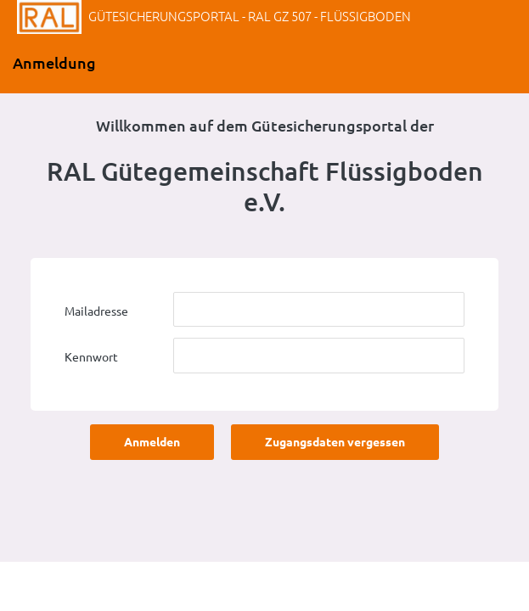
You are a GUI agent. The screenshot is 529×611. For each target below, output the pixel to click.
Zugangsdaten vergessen (335, 442)
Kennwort (91, 357)
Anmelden (152, 442)
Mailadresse (96, 311)
